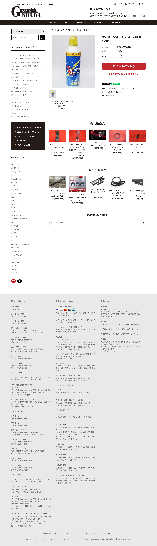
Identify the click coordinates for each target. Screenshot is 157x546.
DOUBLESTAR (17, 193)
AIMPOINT (15, 168)
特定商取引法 (81, 22)
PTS (12, 240)
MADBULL (15, 229)
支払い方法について (72, 534)
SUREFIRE (15, 247)
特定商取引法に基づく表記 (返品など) (118, 88)
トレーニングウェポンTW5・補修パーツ (26, 66)
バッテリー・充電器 (18, 95)
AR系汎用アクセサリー (19, 88)
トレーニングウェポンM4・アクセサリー (26, 59)
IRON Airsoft (16, 215)
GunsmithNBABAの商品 (20, 117)
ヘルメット (15, 99)
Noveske (14, 237)
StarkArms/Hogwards (20, 244)
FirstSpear (15, 204)
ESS (12, 197)
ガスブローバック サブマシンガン (23, 73)
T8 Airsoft (15, 258)
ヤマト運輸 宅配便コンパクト (22, 406)
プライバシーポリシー (107, 534)
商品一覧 (53, 22)
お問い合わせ (115, 22)
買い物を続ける (109, 95)
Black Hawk (16, 179)
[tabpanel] (73, 61)
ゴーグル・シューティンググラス (23, 102)
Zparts (14, 266)
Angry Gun (15, 171)
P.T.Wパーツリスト (24, 145)
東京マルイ (15, 269)
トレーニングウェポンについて (28, 136)
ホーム (39, 22)
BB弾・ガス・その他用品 (64, 30)
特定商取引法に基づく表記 (52, 534)
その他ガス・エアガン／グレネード (24, 80)
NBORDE (14, 226)
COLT (13, 186)
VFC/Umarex (16, 262)
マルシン (14, 273)
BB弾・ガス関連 (83, 30)
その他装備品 (16, 106)
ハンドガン (15, 77)
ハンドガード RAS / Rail (20, 84)
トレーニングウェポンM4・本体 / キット (26, 55)
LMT (13, 222)
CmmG (14, 182)
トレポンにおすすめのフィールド (29, 127)
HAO (13, 211)
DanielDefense (17, 190)
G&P (13, 208)
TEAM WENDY (16, 255)
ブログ (66, 22)
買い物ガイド (98, 22)
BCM (13, 175)
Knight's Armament (19, 219)
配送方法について (89, 534)
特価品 (13, 113)
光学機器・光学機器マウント (22, 91)
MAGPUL (14, 233)
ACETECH (15, 164)
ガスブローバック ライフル (21, 70)
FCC (12, 200)
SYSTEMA (15, 251)
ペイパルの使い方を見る (65, 358)
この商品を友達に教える (113, 92)
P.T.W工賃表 (21, 140)
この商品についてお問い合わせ (124, 74)
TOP (51, 30)
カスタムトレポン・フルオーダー (29, 132)
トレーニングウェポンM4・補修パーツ (25, 62)
